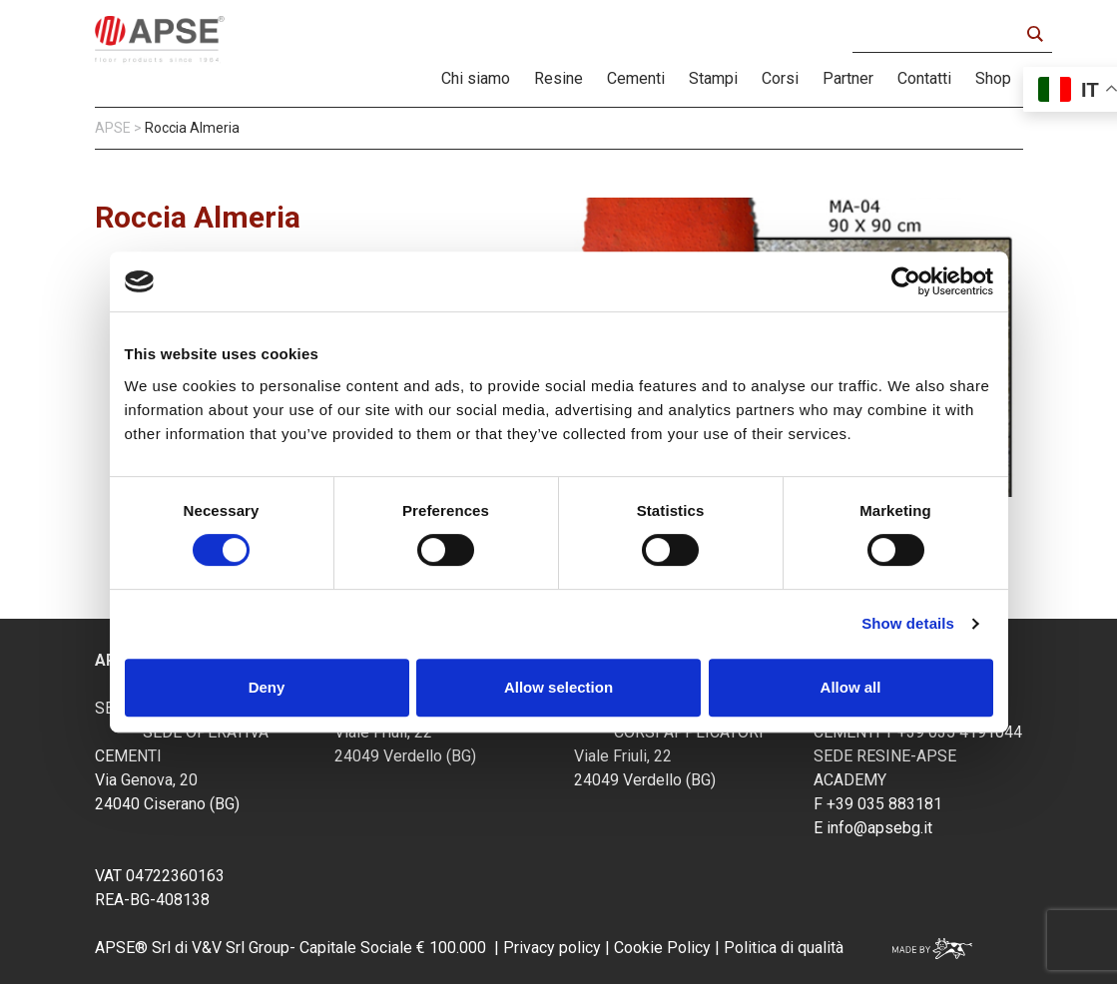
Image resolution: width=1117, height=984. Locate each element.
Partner (848, 78)
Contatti (924, 78)
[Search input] (940, 34)
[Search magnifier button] (1034, 34)
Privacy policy (552, 947)
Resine (558, 78)
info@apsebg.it (879, 827)
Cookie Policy (660, 947)
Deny (267, 687)
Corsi (780, 78)
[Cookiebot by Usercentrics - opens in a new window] (906, 281)
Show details (907, 623)
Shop (993, 78)
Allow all (851, 687)
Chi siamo (475, 78)
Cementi (636, 78)
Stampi (713, 78)
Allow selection (558, 687)
